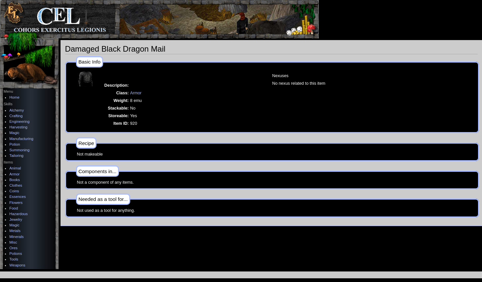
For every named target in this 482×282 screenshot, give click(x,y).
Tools (13, 259)
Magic (14, 133)
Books (14, 180)
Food (13, 208)
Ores (13, 248)
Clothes (15, 185)
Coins (14, 191)
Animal (15, 168)
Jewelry (15, 219)
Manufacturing (21, 139)
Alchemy (16, 110)
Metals (14, 231)
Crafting (15, 116)
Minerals (16, 237)
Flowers (15, 203)
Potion (14, 144)
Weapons (17, 265)
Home (14, 97)
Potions (15, 254)
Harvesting (18, 127)
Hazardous (18, 214)
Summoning (19, 150)
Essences (17, 197)
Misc (13, 242)
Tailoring (16, 156)
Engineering (19, 121)
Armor (136, 93)
